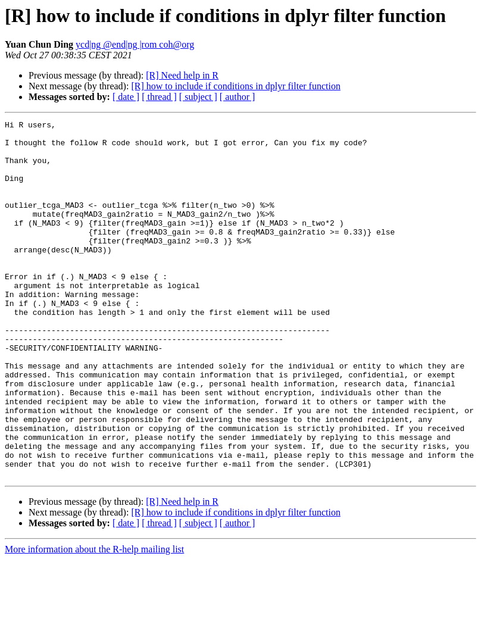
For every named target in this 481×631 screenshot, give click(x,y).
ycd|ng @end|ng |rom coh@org (135, 44)
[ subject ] (198, 97)
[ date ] (126, 97)
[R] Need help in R (182, 75)
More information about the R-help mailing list (94, 621)
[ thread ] (159, 97)
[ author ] (237, 97)
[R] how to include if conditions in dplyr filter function (236, 86)
